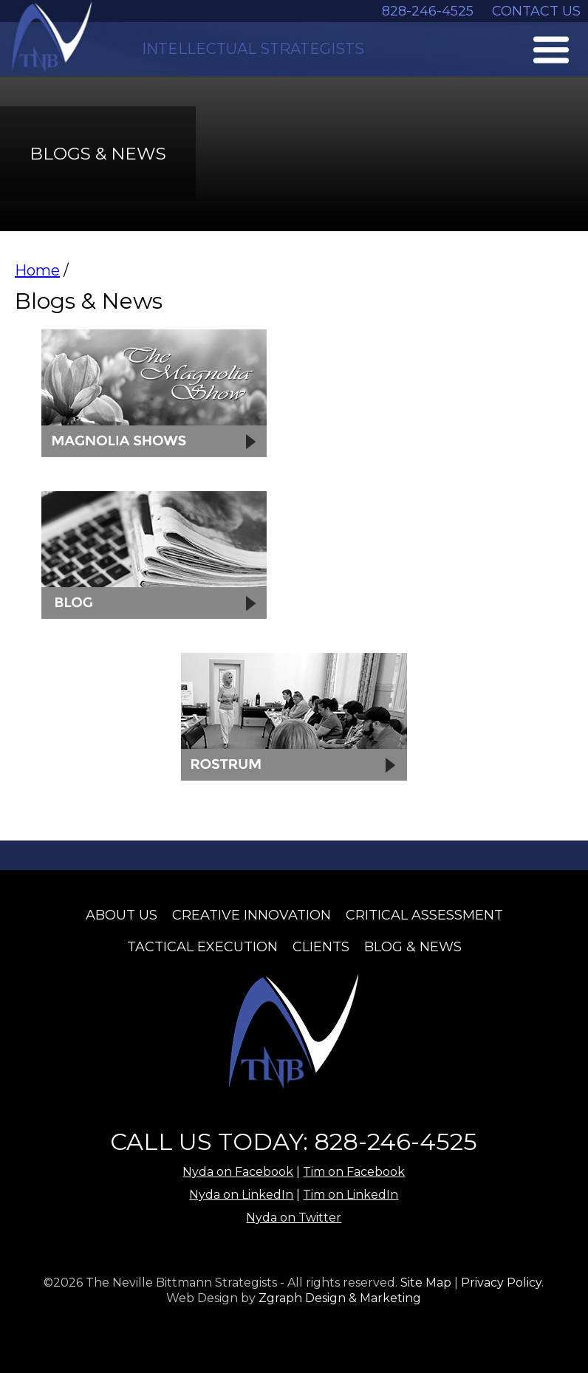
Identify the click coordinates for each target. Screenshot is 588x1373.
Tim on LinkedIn (350, 1195)
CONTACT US (536, 11)
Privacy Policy (501, 1283)
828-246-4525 (428, 11)
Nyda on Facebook (237, 1172)
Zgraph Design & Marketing (340, 1298)
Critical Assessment (424, 915)
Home (37, 270)
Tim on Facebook (354, 1172)
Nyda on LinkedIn (241, 1195)
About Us (121, 915)
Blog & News (413, 947)
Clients (321, 947)
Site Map (425, 1283)
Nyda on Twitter (293, 1218)
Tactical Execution (202, 947)
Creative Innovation (251, 915)
